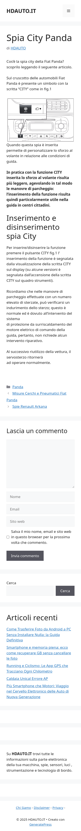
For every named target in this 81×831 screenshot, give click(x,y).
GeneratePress (40, 824)
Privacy (57, 807)
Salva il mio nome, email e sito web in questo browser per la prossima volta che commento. (41, 537)
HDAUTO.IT (21, 10)
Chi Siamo (23, 807)
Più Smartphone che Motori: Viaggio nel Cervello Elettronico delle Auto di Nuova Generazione (37, 691)
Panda (17, 386)
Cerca (11, 582)
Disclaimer (42, 807)
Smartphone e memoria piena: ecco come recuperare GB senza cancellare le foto (38, 653)
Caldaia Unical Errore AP (27, 678)
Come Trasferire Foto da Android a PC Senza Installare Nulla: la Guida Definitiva (38, 634)
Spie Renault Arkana (29, 406)
